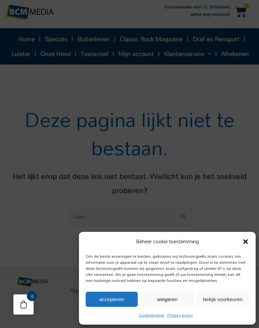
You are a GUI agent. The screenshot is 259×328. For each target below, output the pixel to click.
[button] (245, 241)
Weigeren (167, 299)
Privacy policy (180, 315)
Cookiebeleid (151, 315)
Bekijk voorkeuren (223, 299)
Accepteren (111, 299)
